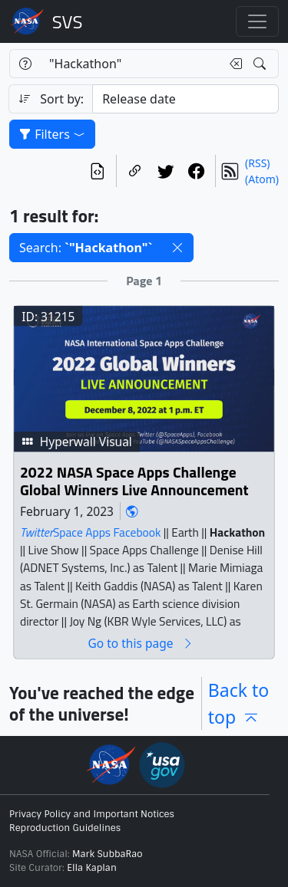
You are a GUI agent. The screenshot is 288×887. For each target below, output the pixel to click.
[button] (177, 247)
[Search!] (261, 63)
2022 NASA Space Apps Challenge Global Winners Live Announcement (134, 482)
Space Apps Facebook (107, 532)
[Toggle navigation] (257, 21)
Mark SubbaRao (107, 854)
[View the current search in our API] (97, 171)
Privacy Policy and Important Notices (91, 814)
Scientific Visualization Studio (67, 21)
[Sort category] (185, 98)
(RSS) (257, 163)
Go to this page (141, 644)
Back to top (239, 703)
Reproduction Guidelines (65, 828)
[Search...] (130, 63)
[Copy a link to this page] (135, 171)
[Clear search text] (232, 63)
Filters (52, 134)
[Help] (25, 63)
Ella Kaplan (92, 868)
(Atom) (262, 179)
